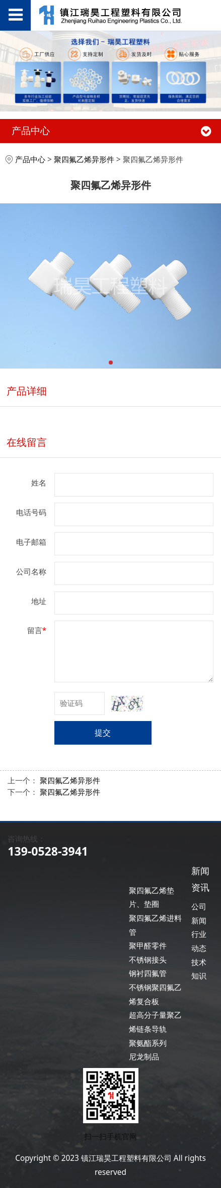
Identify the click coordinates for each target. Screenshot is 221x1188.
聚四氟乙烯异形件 (84, 159)
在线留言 (27, 442)
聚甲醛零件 (148, 945)
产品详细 (27, 391)
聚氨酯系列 (148, 1043)
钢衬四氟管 (148, 973)
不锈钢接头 (148, 960)
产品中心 (30, 159)
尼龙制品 (144, 1056)
